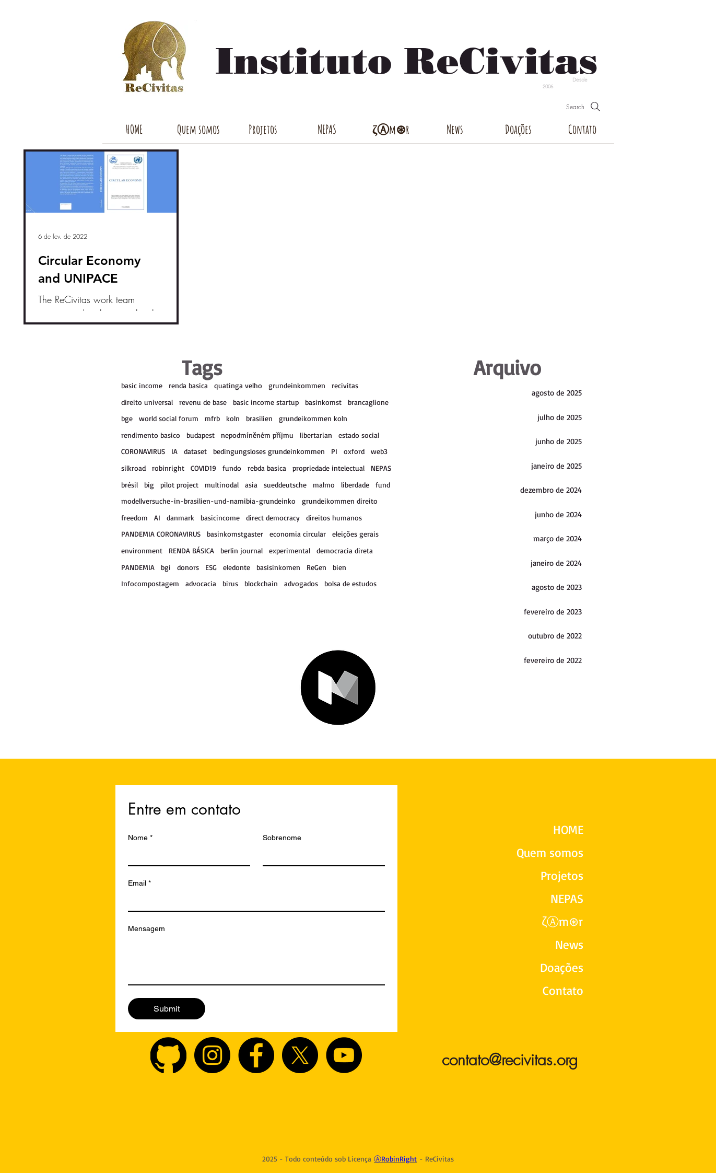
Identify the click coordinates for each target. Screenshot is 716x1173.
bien (339, 567)
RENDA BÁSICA (191, 550)
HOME (568, 829)
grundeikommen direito (340, 500)
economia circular (297, 533)
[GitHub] (168, 1055)
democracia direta (344, 550)
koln (233, 418)
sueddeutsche (285, 484)
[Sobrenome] (321, 855)
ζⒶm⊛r (562, 921)
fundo (231, 467)
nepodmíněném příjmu (257, 435)
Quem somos (550, 852)
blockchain (261, 583)
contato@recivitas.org (510, 1059)
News (569, 944)
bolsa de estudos (350, 583)
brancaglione (368, 402)
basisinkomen (278, 567)
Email (139, 883)
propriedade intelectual (328, 467)
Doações (561, 967)
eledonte (236, 567)
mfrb (212, 418)
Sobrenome (282, 837)
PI (334, 451)
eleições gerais (355, 533)
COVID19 (203, 467)
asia (251, 484)
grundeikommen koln (313, 418)
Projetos (562, 875)
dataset (195, 451)
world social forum (168, 418)
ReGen (316, 567)
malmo (324, 484)
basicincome (220, 517)
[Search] (584, 107)
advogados (301, 583)
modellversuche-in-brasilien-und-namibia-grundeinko (208, 500)
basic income (141, 385)
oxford (354, 451)
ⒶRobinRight (395, 1158)
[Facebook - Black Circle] (256, 1055)
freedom (134, 517)
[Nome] (186, 855)
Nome (140, 837)
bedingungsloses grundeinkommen (269, 451)
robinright (168, 467)
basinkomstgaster (235, 533)
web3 (379, 451)
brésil (129, 484)
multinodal (222, 484)
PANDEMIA (138, 567)
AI (157, 517)
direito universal (147, 402)
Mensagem (146, 928)
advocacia (200, 583)
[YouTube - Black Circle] (344, 1055)
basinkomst (323, 402)
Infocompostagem (150, 583)
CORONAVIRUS (143, 451)
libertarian (316, 435)
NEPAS (381, 467)
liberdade (355, 484)
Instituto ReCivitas (406, 61)
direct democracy (273, 517)
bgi (166, 567)
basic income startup (266, 402)
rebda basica (267, 467)
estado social (358, 435)
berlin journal (241, 550)
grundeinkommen (296, 385)
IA (174, 451)
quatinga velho (238, 385)
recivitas (345, 385)
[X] (300, 1055)
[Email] (253, 901)
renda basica (188, 385)
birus (230, 583)
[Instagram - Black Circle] (212, 1055)
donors (188, 567)
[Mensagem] (256, 961)
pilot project (179, 484)
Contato (563, 990)
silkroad (133, 467)
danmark (180, 517)
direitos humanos (334, 517)
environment (141, 550)
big (149, 484)
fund (382, 484)
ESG (211, 567)
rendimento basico (150, 435)
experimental (289, 550)
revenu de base (203, 402)
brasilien (259, 418)
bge (127, 418)
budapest (200, 435)
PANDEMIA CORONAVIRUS (161, 533)
